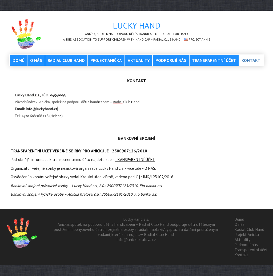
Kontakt (251, 60)
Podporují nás (170, 60)
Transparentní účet (214, 60)
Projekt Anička (106, 60)
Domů (19, 60)
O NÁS (149, 168)
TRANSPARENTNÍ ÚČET (135, 159)
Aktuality (139, 60)
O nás (36, 60)
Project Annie (199, 39)
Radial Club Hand (66, 60)
